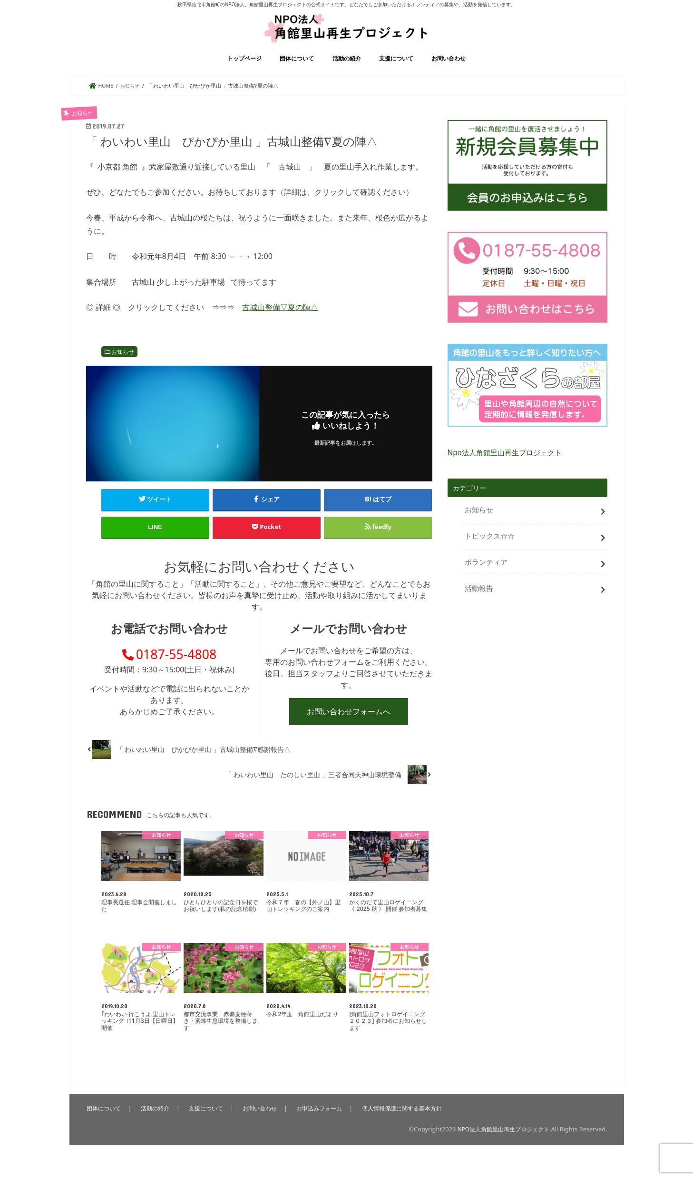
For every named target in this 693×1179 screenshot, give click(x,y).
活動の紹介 (346, 71)
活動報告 (478, 594)
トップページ (244, 71)
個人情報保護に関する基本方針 (409, 1126)
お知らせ (122, 364)
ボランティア (485, 569)
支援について (396, 71)
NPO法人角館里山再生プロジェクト (499, 1147)
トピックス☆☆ (488, 545)
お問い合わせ (448, 71)
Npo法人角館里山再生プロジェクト (501, 464)
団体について (297, 71)
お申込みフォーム (323, 1126)
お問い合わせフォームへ (348, 730)
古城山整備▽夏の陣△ (280, 320)
